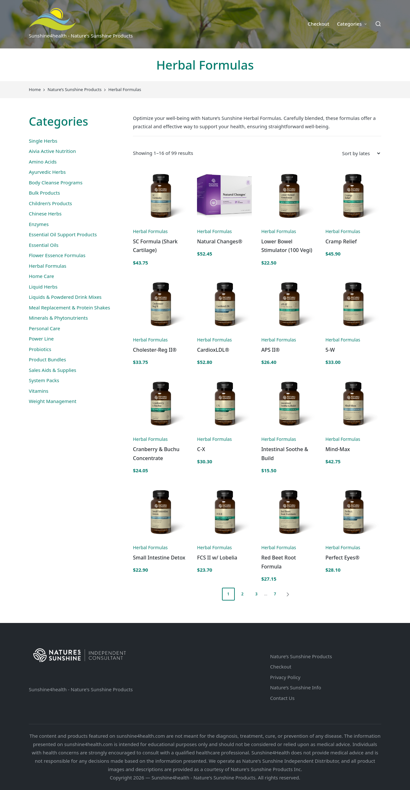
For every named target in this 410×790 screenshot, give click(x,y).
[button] (289, 594)
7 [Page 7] (275, 594)
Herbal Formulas (150, 231)
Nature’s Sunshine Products (301, 656)
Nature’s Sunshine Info (295, 687)
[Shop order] (361, 153)
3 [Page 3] (256, 594)
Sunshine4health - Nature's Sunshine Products (81, 689)
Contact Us (282, 698)
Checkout (280, 666)
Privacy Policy (285, 677)
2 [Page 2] (242, 594)
